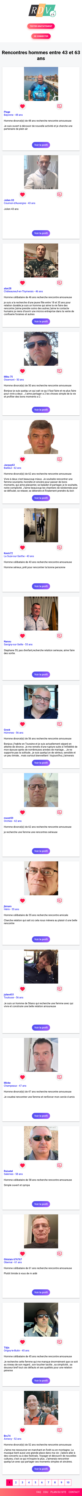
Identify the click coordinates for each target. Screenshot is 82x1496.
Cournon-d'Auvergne (15, 203)
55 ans (29, 644)
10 (67, 1482)
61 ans (18, 1262)
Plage (7, 111)
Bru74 (7, 1435)
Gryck (7, 729)
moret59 (8, 818)
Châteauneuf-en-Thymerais (18, 291)
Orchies (8, 821)
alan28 (7, 288)
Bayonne (8, 114)
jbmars (7, 906)
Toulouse (9, 997)
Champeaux (10, 1085)
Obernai (8, 1262)
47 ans (22, 1085)
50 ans (20, 379)
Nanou (7, 641)
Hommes (9, 732)
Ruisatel (8, 1171)
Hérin (7, 909)
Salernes (8, 1174)
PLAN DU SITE (58, 1492)
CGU (45, 1492)
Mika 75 (8, 376)
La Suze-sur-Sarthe (14, 556)
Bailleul (8, 467)
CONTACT (74, 1492)
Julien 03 (9, 200)
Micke (7, 1082)
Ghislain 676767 (13, 1259)
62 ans (17, 467)
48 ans (19, 114)
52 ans (17, 1438)
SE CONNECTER (41, 36)
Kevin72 (8, 553)
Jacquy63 (9, 465)
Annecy (8, 1438)
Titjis (6, 1347)
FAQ (38, 1492)
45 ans (25, 1350)
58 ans (19, 1174)
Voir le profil (41, 145)
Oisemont (9, 379)
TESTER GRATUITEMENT (41, 26)
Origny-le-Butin (12, 1350)
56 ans (19, 732)
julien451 (9, 994)
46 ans (39, 291)
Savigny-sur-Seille (13, 644)
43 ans (31, 203)
